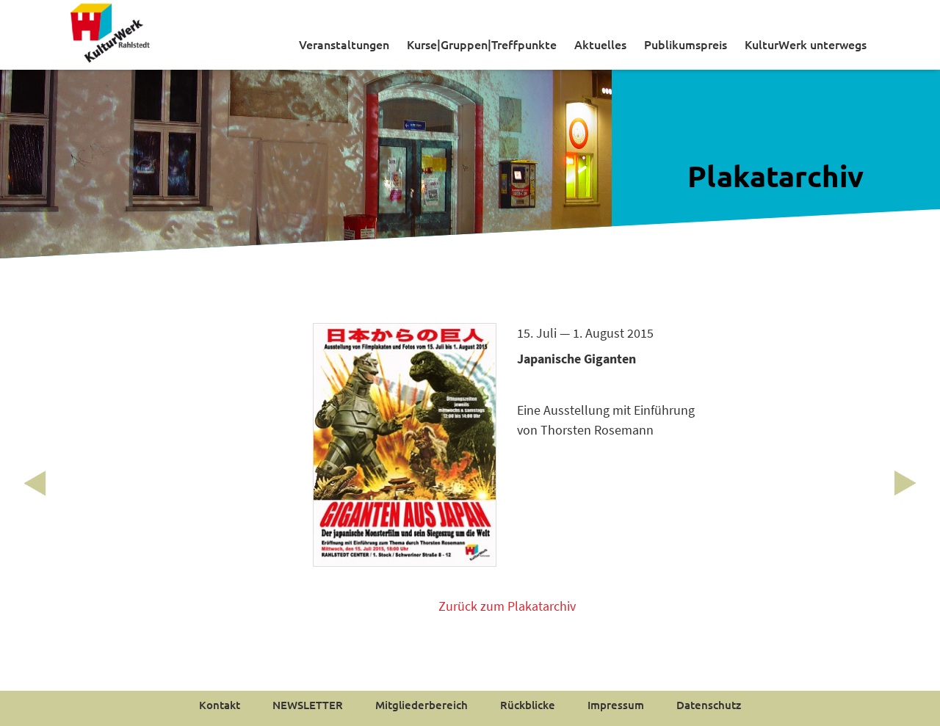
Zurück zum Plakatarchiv (507, 606)
